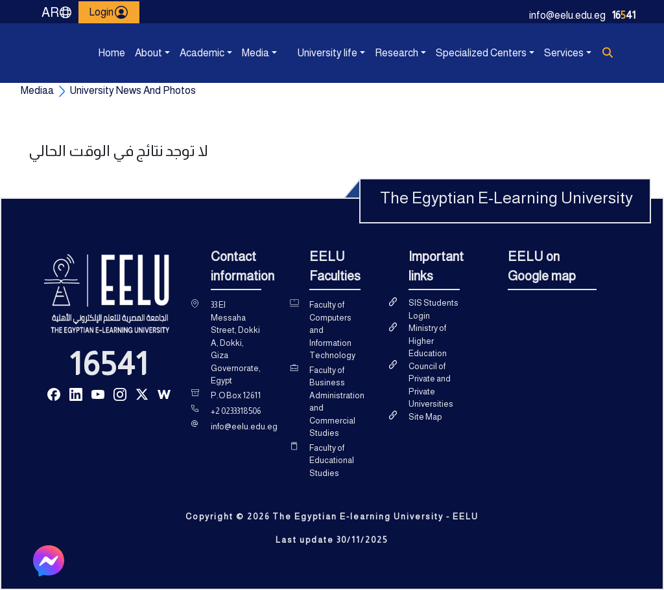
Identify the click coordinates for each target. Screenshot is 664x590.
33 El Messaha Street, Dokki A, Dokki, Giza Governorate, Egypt (236, 342)
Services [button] (546, 52)
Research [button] (377, 52)
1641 (623, 15)
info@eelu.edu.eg (567, 15)
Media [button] (244, 52)
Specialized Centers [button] (439, 52)
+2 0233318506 (236, 411)
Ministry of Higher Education (428, 340)
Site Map (425, 417)
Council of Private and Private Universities (431, 385)
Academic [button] (182, 52)
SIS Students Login (433, 309)
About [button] (137, 52)
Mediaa (37, 90)
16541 (108, 364)
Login (109, 12)
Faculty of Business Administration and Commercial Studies (336, 401)
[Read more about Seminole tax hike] (54, 393)
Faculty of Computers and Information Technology (332, 330)
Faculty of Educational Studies (331, 460)
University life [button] (299, 52)
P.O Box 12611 (236, 395)
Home (100, 52)
